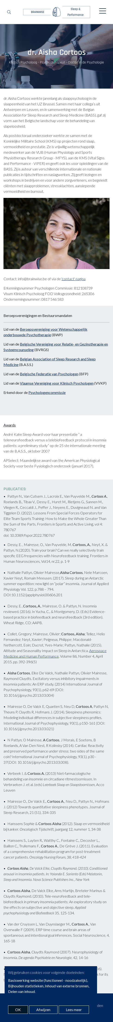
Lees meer (74, 1009)
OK (18, 1009)
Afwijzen (43, 1009)
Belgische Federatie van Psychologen (49, 374)
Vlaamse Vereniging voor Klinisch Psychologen (57, 383)
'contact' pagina (73, 278)
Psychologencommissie (47, 392)
